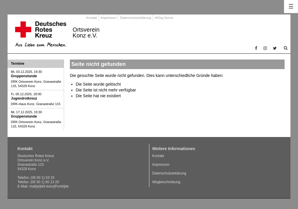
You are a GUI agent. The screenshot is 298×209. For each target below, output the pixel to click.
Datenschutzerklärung (135, 17)
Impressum (108, 17)
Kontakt (91, 17)
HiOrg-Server (164, 17)
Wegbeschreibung (166, 182)
